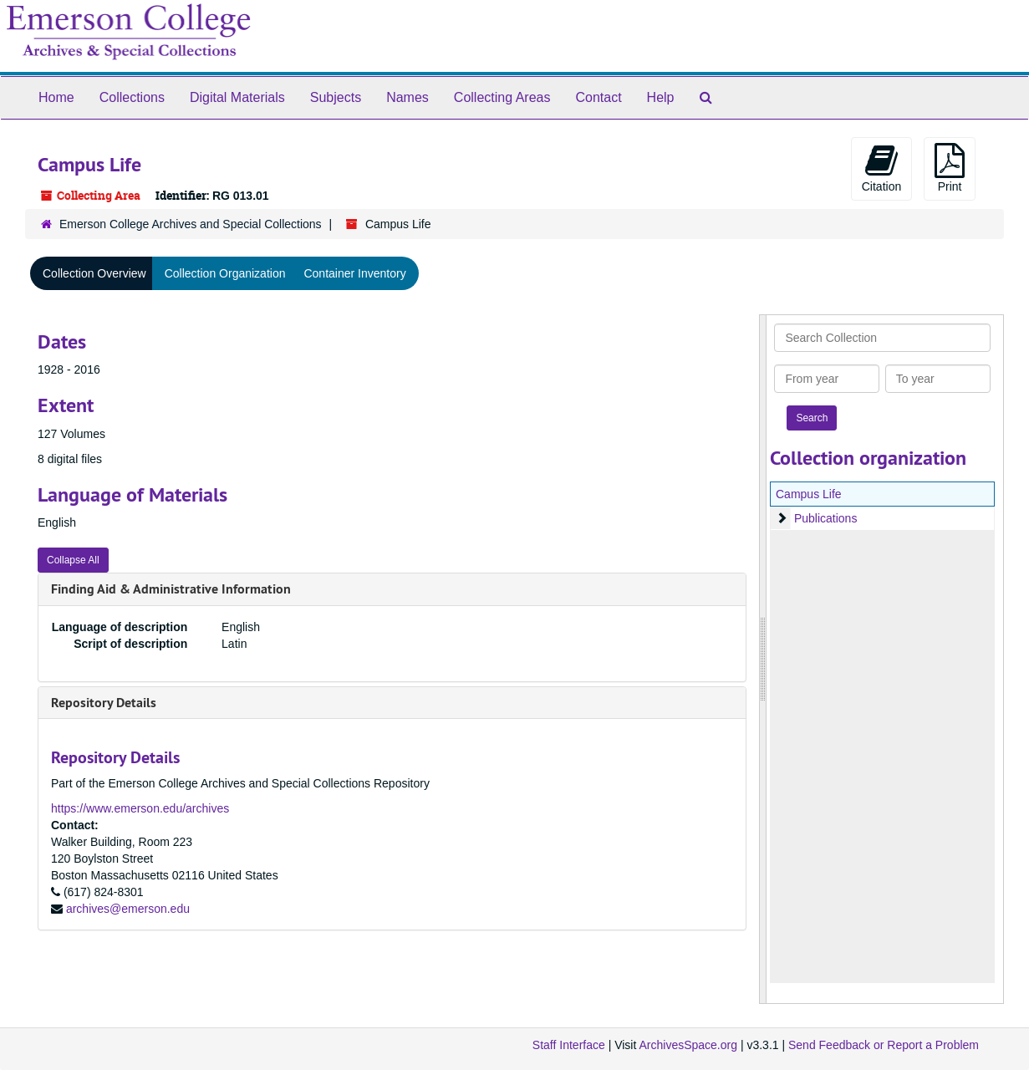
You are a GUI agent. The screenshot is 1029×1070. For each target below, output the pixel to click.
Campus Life (809, 494)
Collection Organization (225, 273)
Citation (881, 168)
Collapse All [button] (73, 560)
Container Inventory (354, 273)
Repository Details (103, 702)
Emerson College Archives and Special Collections (190, 224)
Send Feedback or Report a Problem (883, 1045)
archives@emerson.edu (128, 908)
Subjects (335, 97)
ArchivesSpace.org (688, 1045)
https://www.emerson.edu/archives (140, 808)
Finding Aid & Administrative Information (171, 589)
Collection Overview (94, 273)
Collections (132, 97)
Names (407, 97)
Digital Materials (237, 97)
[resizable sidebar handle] (763, 659)
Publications (826, 518)
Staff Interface (568, 1045)
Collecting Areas (502, 97)
